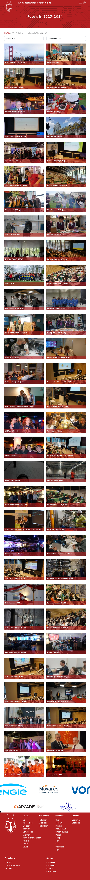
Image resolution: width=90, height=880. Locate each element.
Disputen (26, 835)
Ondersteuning (61, 832)
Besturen (26, 829)
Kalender (43, 820)
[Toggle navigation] (80, 2)
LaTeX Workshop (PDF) (59, 847)
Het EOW (9, 868)
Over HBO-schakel (12, 865)
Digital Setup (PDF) (58, 838)
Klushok (26, 841)
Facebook (50, 865)
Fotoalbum (43, 826)
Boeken (58, 826)
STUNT (26, 847)
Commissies (28, 832)
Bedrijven (76, 820)
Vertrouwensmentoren (32, 838)
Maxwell (26, 844)
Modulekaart (60, 829)
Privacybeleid (52, 871)
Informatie (50, 862)
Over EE (8, 862)
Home (7, 33)
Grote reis (43, 823)
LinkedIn (50, 868)
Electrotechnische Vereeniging (34, 2)
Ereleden (26, 826)
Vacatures (76, 823)
